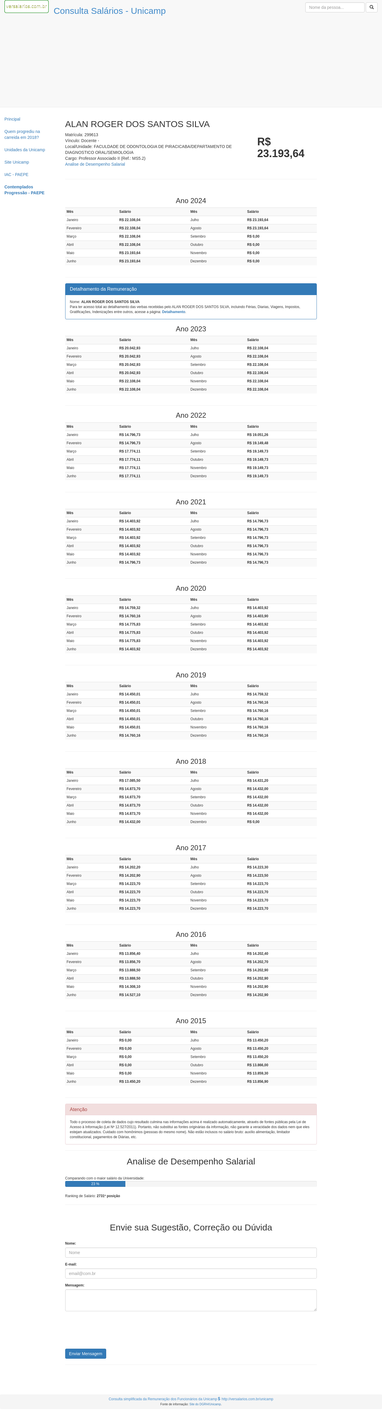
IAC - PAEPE (16, 174)
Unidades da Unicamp (24, 149)
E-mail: (71, 1264)
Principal (12, 119)
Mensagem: (74, 1285)
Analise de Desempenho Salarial (95, 164)
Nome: (70, 1243)
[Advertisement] (191, 63)
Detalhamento (173, 312)
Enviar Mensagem (85, 1353)
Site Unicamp (16, 162)
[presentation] (110, 1332)
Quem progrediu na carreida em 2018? (22, 134)
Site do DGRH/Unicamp (205, 1404)
